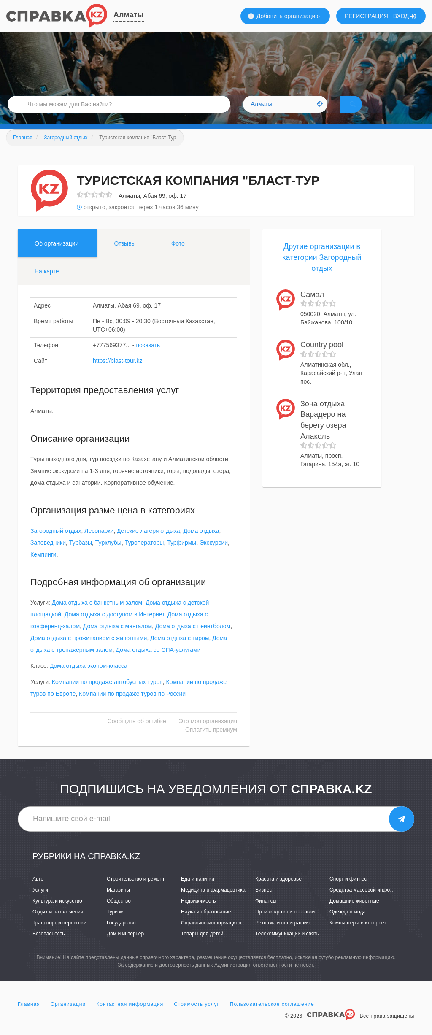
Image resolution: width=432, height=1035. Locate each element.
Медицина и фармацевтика (213, 901)
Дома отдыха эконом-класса (88, 677)
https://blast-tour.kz (118, 372)
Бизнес (263, 901)
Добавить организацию (284, 16)
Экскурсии (214, 554)
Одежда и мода (347, 924)
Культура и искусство (57, 913)
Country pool (321, 356)
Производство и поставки (285, 924)
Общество (119, 913)
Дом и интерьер (125, 946)
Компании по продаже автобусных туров (107, 693)
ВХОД (404, 16)
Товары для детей (202, 946)
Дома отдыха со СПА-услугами (158, 661)
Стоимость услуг (196, 1016)
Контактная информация (129, 1016)
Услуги (40, 901)
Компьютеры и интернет (357, 935)
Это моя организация (208, 733)
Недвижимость (198, 913)
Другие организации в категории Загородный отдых (321, 269)
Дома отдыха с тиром (179, 649)
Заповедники (48, 554)
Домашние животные (354, 913)
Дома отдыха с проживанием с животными (88, 649)
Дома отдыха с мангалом (117, 638)
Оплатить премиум (211, 741)
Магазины (118, 901)
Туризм (115, 924)
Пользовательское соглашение (272, 1016)
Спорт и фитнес (348, 890)
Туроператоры (144, 554)
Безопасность (48, 946)
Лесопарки (98, 542)
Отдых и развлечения (57, 924)
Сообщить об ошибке (137, 733)
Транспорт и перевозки (59, 935)
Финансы (265, 913)
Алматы (128, 15)
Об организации (56, 255)
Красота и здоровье (278, 890)
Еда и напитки (197, 890)
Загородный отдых (55, 542)
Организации (68, 1016)
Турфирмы (181, 554)
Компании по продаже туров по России (132, 705)
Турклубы (108, 554)
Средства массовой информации (368, 901)
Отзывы (124, 255)
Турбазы (80, 554)
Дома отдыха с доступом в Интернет (114, 626)
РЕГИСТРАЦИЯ (366, 16)
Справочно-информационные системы (226, 935)
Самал (312, 306)
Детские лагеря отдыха (148, 542)
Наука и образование (206, 924)
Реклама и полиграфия (282, 935)
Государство (121, 935)
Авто (37, 890)
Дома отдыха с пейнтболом (192, 638)
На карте (47, 283)
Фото (178, 255)
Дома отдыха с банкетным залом (97, 614)
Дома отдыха (201, 542)
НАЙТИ (364, 111)
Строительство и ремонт (136, 890)
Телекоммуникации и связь (287, 946)
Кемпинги (43, 566)
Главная (29, 1016)
